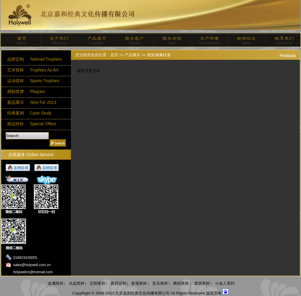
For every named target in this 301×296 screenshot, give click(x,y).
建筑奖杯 (202, 283)
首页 (20, 40)
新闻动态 (244, 40)
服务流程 (169, 40)
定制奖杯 (97, 283)
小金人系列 (225, 283)
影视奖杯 (139, 283)
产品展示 (94, 40)
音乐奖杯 (160, 283)
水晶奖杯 (76, 283)
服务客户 (132, 40)
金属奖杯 (55, 283)
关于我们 (57, 40)
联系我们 (281, 40)
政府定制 (118, 283)
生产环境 (207, 40)
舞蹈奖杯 (181, 283)
